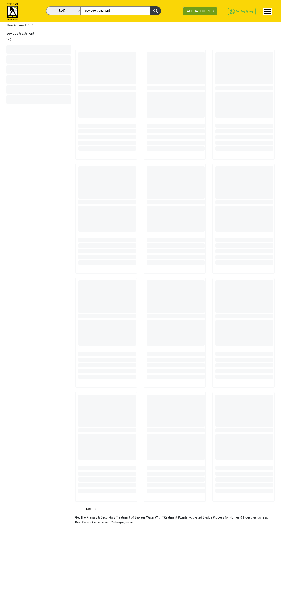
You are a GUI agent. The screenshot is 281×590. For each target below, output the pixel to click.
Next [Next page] (92, 509)
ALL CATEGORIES (200, 11)
